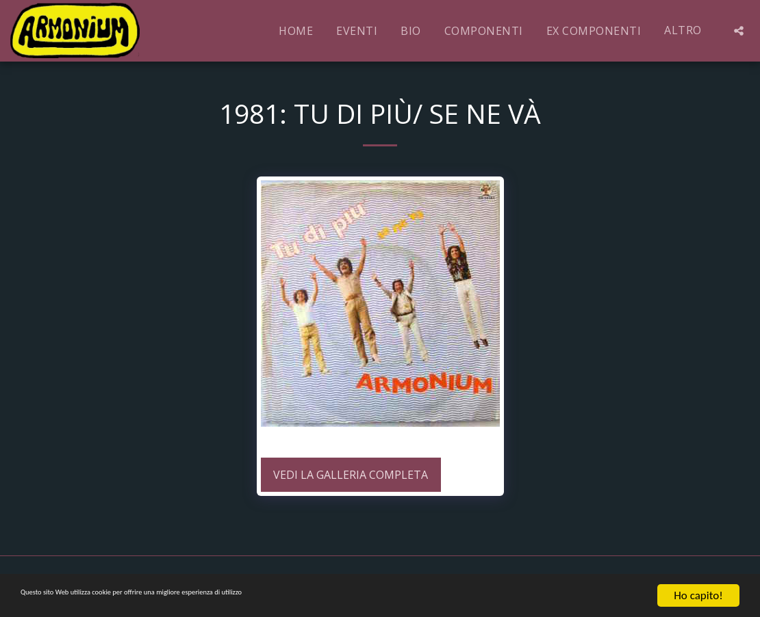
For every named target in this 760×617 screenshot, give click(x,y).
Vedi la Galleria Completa (350, 474)
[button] (739, 30)
